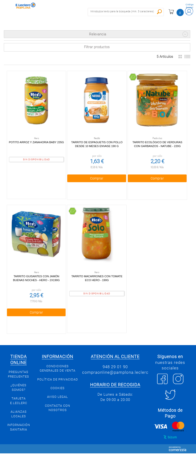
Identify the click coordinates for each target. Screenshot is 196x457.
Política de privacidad (57, 379)
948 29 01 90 (115, 366)
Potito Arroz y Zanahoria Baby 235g (36, 142)
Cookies (57, 388)
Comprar (96, 178)
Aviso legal (57, 397)
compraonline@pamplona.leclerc (115, 372)
